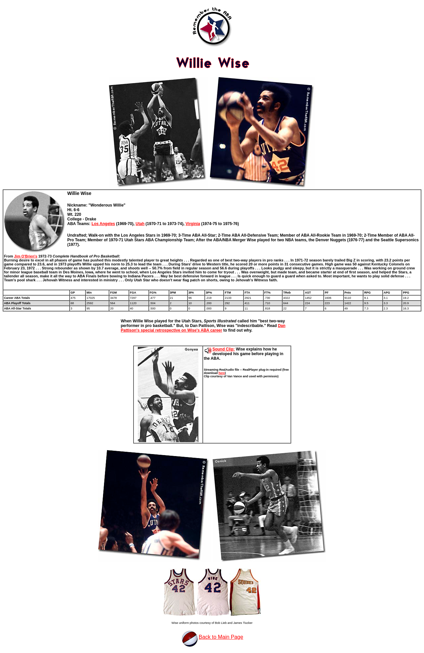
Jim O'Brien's (25, 256)
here (222, 373)
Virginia (193, 223)
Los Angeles (103, 223)
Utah (139, 223)
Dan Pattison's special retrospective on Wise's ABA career (203, 328)
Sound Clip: (223, 349)
